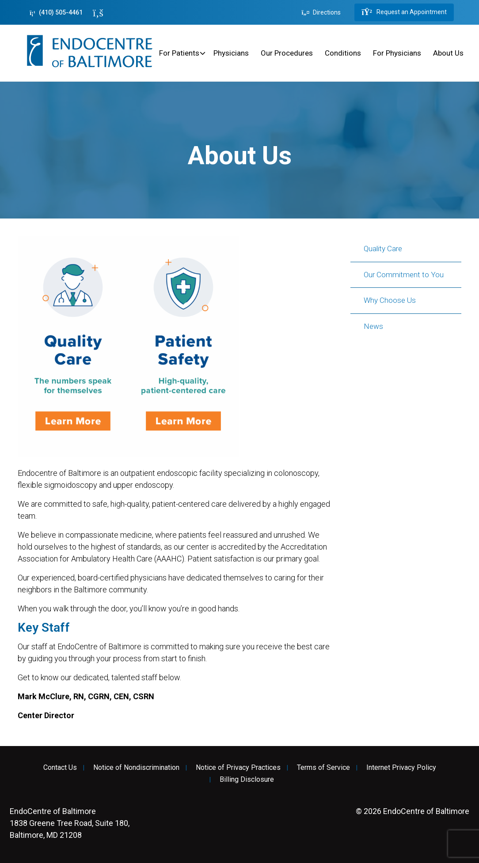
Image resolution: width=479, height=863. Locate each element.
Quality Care (383, 248)
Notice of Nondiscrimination (136, 767)
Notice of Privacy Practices (238, 767)
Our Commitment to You (404, 274)
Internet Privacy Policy (401, 767)
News (373, 326)
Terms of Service (323, 767)
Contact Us (60, 767)
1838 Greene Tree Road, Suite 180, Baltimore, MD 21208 (69, 823)
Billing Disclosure (247, 779)
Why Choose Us (390, 300)
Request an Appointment (403, 12)
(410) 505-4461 (56, 12)
